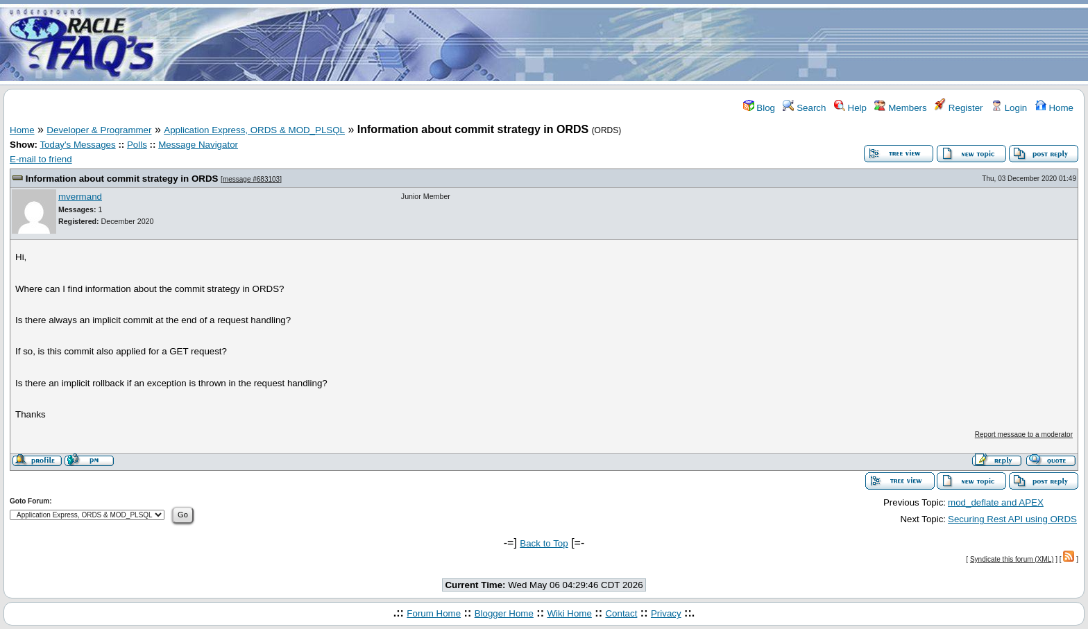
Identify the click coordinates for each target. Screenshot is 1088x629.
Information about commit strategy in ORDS (122, 178)
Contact (621, 613)
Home (1054, 108)
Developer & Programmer (98, 130)
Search (804, 108)
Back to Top (544, 543)
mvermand (80, 196)
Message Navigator (198, 144)
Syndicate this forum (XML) (1012, 559)
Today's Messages (77, 144)
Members (900, 108)
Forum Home (434, 613)
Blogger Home (504, 613)
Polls (137, 144)
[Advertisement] (625, 43)
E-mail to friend (41, 159)
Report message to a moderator (1024, 434)
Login (1009, 108)
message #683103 (251, 179)
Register (959, 108)
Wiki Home (569, 613)
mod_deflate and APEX (996, 502)
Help (850, 108)
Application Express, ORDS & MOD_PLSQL (254, 130)
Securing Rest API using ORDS (1012, 519)
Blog (759, 108)
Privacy (666, 613)
